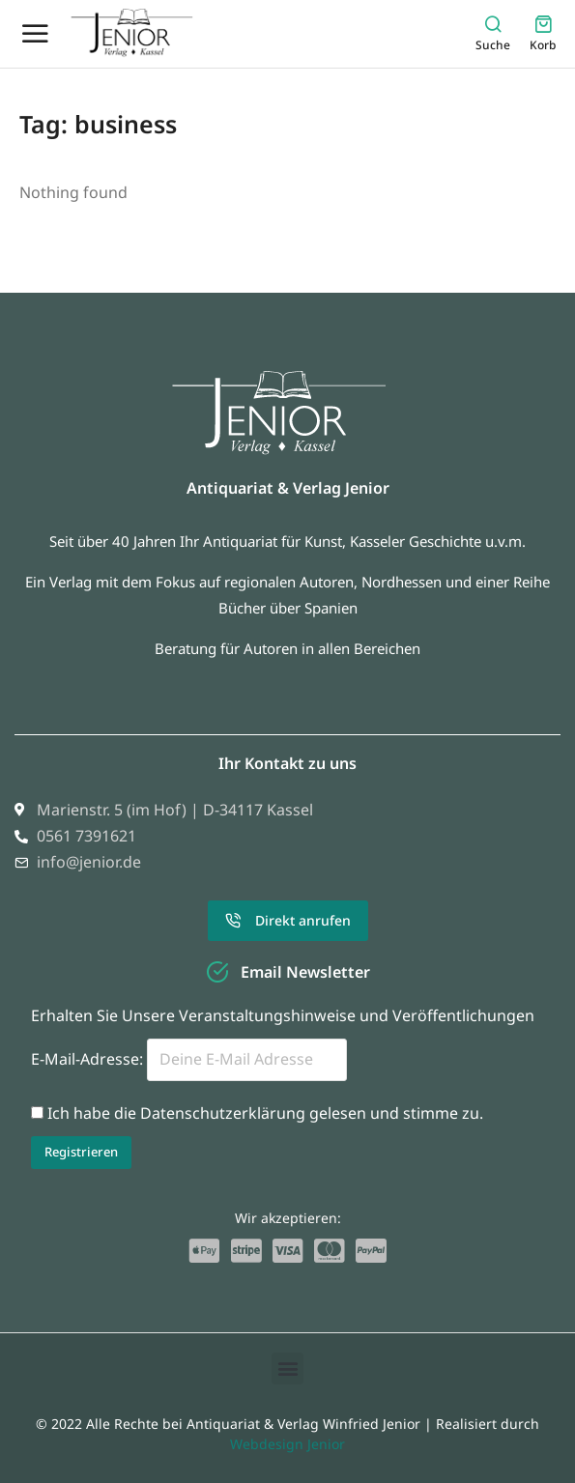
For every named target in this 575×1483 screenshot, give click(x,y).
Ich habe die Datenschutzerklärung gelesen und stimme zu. (265, 1113)
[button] (287, 1368)
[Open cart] (543, 33)
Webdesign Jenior (287, 1444)
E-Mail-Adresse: (189, 1058)
